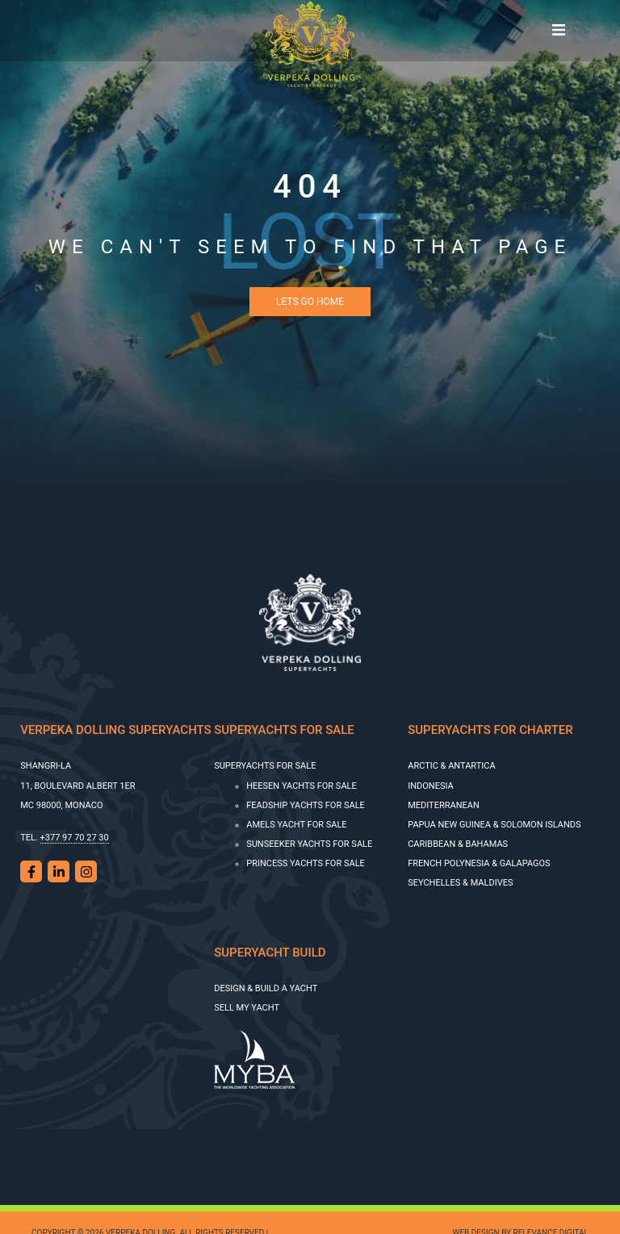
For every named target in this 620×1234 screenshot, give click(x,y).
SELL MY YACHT (246, 1008)
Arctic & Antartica (451, 766)
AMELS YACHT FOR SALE (296, 824)
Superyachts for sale (265, 766)
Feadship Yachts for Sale (305, 805)
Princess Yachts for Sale (305, 863)
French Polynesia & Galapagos (479, 863)
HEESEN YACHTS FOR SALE (301, 786)
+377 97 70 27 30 (74, 837)
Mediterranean (444, 805)
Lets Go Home (310, 301)
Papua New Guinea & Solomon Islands (494, 824)
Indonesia (431, 786)
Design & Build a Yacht (265, 988)
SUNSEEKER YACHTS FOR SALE (309, 844)
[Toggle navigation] (559, 31)
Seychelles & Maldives (460, 883)
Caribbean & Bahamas (458, 844)
